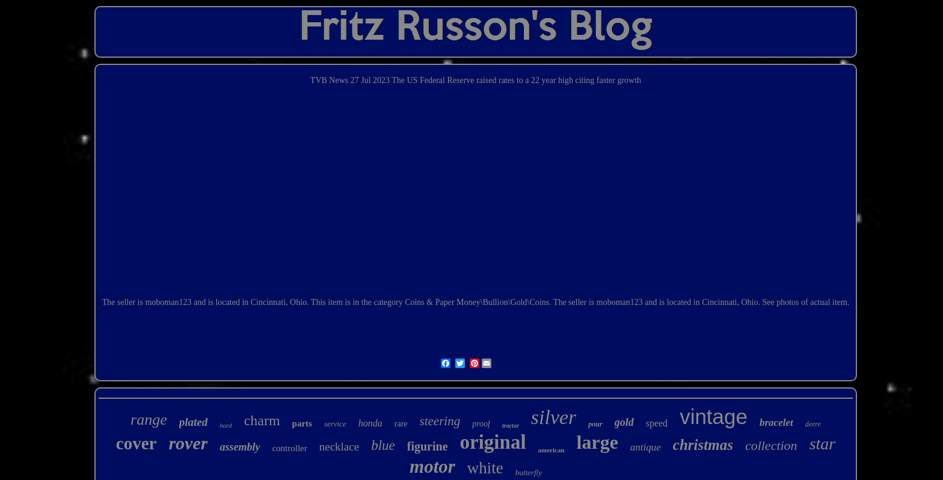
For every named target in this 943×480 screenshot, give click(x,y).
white (485, 468)
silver (554, 417)
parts (302, 423)
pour (595, 424)
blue (383, 445)
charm (262, 420)
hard (226, 425)
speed (657, 423)
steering (440, 421)
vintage (714, 416)
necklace (339, 446)
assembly (240, 447)
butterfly (528, 472)
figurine (427, 446)
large (597, 442)
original (493, 442)
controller (289, 448)
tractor (510, 425)
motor (432, 466)
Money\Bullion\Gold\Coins (502, 302)
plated (193, 422)
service (335, 423)
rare (401, 423)
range (149, 419)
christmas (703, 445)
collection (771, 445)
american (551, 450)
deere (813, 424)
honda (370, 423)
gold (624, 422)
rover (187, 443)
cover (136, 443)
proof (481, 423)
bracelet (776, 422)
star (822, 443)
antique (645, 447)
